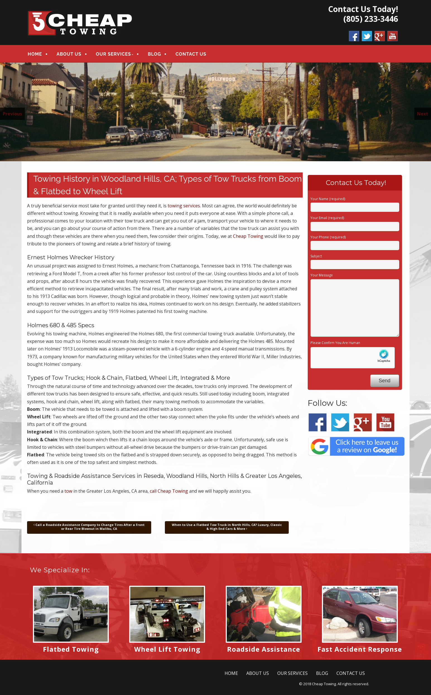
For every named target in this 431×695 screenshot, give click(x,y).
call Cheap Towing (169, 491)
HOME (35, 54)
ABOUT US (69, 54)
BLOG (154, 54)
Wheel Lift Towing (167, 649)
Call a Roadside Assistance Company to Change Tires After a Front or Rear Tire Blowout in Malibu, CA (89, 527)
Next (422, 114)
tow (68, 491)
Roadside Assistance (263, 649)
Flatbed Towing (71, 649)
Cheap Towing (248, 236)
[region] (215, 112)
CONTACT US (190, 54)
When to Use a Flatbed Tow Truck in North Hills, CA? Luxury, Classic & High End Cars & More (227, 527)
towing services (184, 206)
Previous (12, 114)
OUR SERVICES (113, 54)
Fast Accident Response (359, 649)
